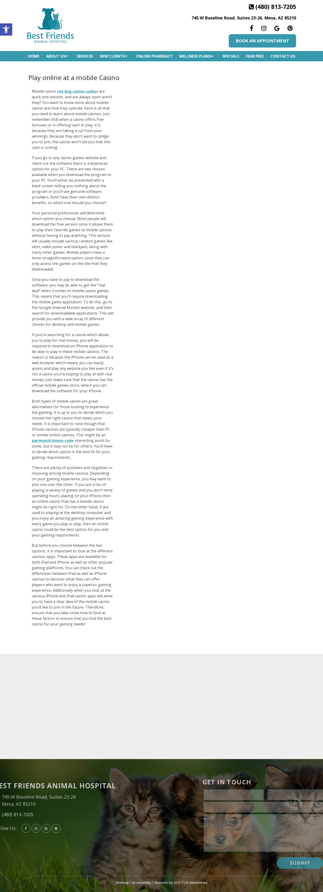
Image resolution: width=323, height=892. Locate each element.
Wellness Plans (195, 56)
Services (85, 56)
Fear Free (255, 56)
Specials (230, 56)
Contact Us (282, 56)
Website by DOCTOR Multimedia (180, 882)
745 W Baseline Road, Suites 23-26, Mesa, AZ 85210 (244, 18)
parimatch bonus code (52, 440)
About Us (55, 56)
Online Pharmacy (154, 56)
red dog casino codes (76, 91)
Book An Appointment (262, 41)
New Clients (112, 56)
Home (33, 56)
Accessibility (141, 882)
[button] (6, 29)
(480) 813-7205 (275, 7)
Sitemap (122, 882)
